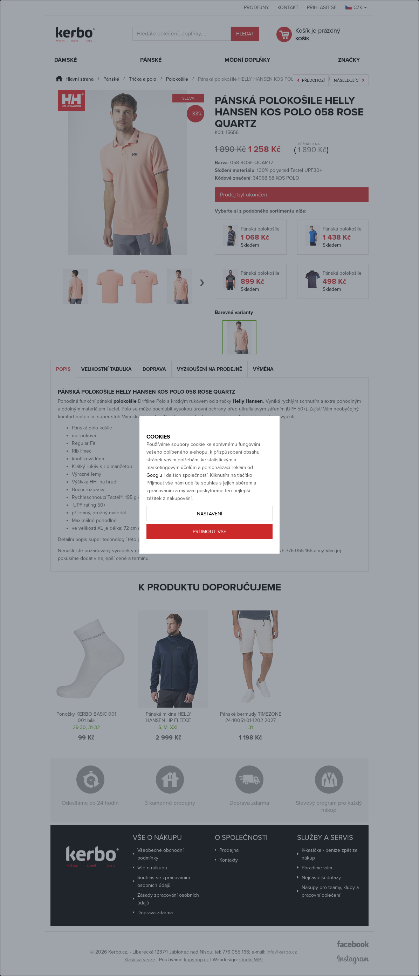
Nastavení (209, 530)
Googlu (154, 491)
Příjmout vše (209, 547)
